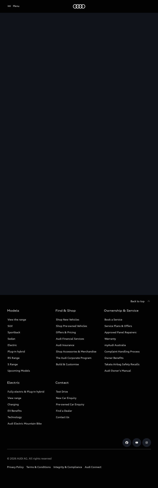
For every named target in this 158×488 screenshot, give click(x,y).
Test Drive (62, 391)
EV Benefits (15, 410)
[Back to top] (141, 301)
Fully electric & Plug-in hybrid (26, 391)
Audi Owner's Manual (118, 370)
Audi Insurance (65, 345)
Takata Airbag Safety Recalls (122, 364)
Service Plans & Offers (118, 325)
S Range (13, 364)
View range (14, 397)
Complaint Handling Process (122, 351)
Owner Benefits (114, 357)
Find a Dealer (64, 410)
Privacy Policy (15, 466)
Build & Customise (67, 364)
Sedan (11, 338)
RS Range (13, 357)
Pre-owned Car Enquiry (70, 404)
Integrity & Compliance (67, 466)
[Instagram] (146, 442)
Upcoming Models (19, 370)
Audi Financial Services (70, 338)
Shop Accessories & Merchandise (76, 351)
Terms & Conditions (38, 466)
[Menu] (79, 6)
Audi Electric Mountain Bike (25, 423)
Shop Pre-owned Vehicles (71, 325)
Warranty (110, 338)
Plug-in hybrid (16, 351)
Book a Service (113, 319)
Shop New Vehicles (67, 319)
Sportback (14, 332)
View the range (17, 319)
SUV (10, 325)
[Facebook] (127, 442)
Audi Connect (93, 466)
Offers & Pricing (66, 332)
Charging (13, 404)
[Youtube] (136, 442)
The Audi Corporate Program (73, 357)
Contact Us (62, 417)
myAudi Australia (115, 345)
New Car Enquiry (66, 397)
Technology (15, 417)
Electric (12, 345)
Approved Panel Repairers (120, 332)
